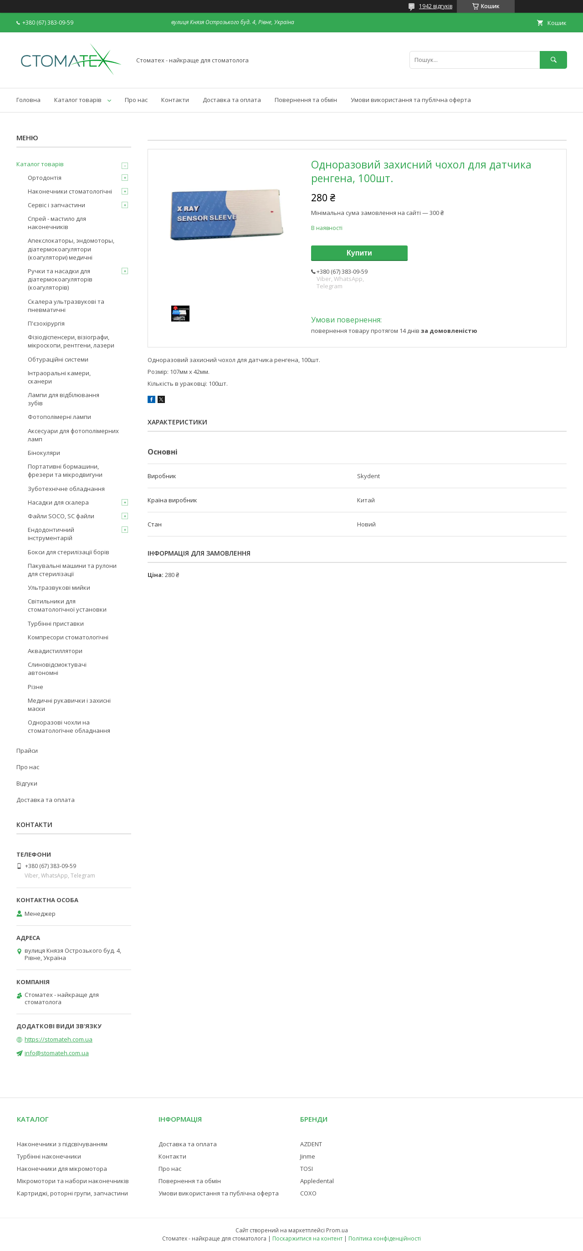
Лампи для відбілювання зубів (63, 399)
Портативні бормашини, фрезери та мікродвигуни (65, 470)
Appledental (317, 1181)
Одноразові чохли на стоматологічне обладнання (69, 726)
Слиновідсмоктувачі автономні (57, 668)
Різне (35, 687)
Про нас (136, 100)
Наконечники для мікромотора (62, 1168)
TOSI (306, 1168)
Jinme (307, 1156)
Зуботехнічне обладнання (66, 489)
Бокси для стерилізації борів (68, 552)
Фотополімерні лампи (59, 417)
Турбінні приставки (56, 623)
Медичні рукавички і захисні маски (69, 704)
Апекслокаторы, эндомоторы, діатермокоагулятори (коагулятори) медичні (71, 248)
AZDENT (311, 1144)
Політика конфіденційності (384, 1238)
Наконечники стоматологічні (70, 191)
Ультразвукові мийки (59, 587)
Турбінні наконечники (49, 1156)
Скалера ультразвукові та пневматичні (66, 305)
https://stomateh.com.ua (58, 1039)
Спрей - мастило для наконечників (57, 222)
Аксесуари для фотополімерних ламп (73, 435)
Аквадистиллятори (55, 651)
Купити (359, 253)
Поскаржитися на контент (307, 1238)
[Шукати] (553, 60)
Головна (28, 100)
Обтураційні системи (58, 359)
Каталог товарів (78, 100)
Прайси (27, 750)
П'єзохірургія (46, 323)
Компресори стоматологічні (68, 637)
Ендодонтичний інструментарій (51, 534)
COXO (308, 1193)
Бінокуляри (44, 453)
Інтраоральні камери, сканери (59, 377)
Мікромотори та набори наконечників (73, 1181)
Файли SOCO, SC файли (61, 516)
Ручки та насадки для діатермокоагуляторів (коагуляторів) (60, 279)
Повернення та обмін (306, 100)
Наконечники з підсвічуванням (62, 1144)
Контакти (175, 100)
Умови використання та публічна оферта (411, 100)
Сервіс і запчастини (56, 205)
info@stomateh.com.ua (57, 1053)
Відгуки (26, 783)
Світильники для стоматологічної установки (67, 605)
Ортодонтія (44, 178)
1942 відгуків (435, 6)
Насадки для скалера (58, 502)
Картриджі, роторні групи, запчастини (72, 1193)
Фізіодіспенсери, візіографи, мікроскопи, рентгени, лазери (71, 341)
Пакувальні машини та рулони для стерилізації (72, 570)
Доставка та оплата (232, 100)
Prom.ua (337, 1230)
